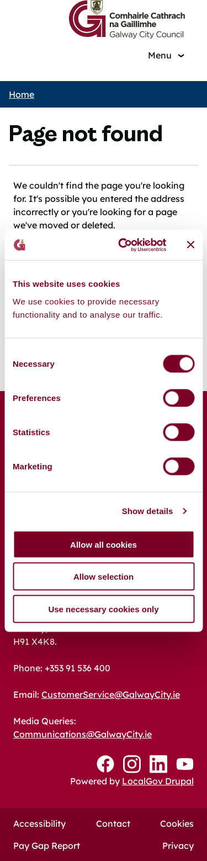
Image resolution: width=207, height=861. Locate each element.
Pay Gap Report (46, 845)
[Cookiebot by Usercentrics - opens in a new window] (123, 245)
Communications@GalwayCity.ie (82, 734)
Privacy (178, 845)
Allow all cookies (103, 544)
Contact (113, 823)
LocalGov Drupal (158, 781)
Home (21, 94)
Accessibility (39, 823)
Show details (147, 511)
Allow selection (103, 576)
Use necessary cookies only (103, 608)
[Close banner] (190, 245)
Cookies (177, 823)
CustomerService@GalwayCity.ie (110, 694)
